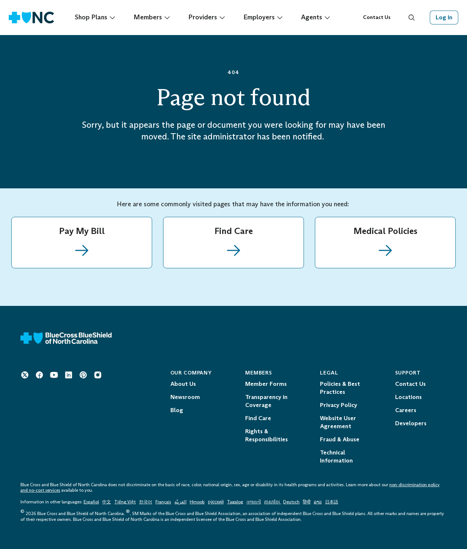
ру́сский (216, 501)
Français (163, 501)
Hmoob (197, 501)
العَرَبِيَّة (180, 501)
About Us (183, 383)
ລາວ (318, 501)
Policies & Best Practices (340, 387)
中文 (106, 501)
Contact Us (376, 17)
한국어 (145, 501)
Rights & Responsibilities (266, 435)
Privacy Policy (338, 405)
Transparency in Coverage (266, 400)
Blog (176, 410)
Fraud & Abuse (339, 439)
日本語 (331, 501)
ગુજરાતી (253, 501)
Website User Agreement (338, 422)
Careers (405, 410)
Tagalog (235, 501)
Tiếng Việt (125, 501)
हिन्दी (306, 501)
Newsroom (185, 396)
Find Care (258, 418)
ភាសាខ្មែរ (272, 501)
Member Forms (266, 383)
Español (91, 501)
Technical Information (336, 456)
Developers (411, 423)
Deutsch (291, 501)
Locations (408, 396)
